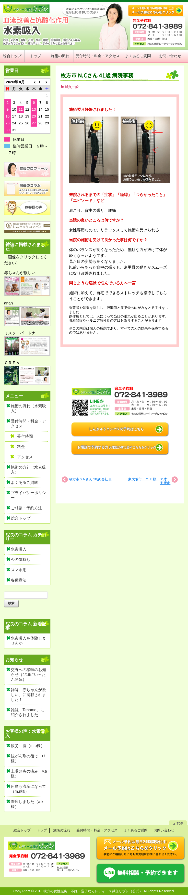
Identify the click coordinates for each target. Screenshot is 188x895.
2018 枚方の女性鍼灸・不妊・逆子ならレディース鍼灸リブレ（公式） (89, 891)
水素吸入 (18, 549)
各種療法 (18, 580)
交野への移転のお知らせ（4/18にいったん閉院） (28, 675)
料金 (21, 447)
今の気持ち (20, 559)
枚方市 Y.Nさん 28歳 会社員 (90, 479)
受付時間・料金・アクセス (98, 56)
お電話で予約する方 (116, 447)
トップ (35, 56)
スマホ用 (18, 570)
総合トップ (12, 56)
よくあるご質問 (138, 56)
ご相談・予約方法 (26, 508)
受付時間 (25, 436)
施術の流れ (60, 56)
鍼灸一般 (72, 87)
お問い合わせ (170, 56)
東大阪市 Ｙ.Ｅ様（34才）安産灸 (149, 481)
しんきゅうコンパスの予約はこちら (116, 429)
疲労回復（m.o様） (28, 746)
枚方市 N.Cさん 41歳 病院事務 (96, 75)
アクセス (25, 457)
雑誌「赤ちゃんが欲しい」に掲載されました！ (28, 695)
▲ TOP (178, 823)
